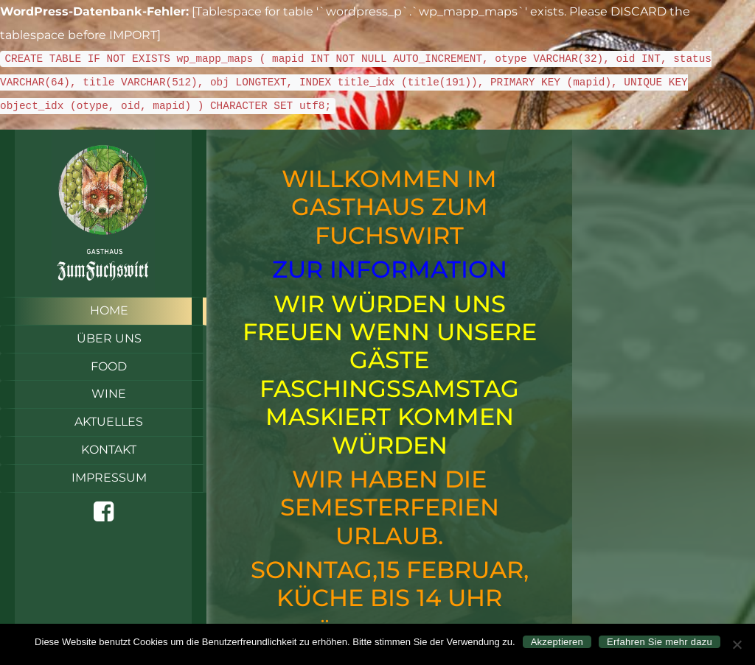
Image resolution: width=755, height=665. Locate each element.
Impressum (109, 478)
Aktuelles (108, 422)
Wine (108, 394)
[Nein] (736, 644)
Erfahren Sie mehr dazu (659, 641)
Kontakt (108, 450)
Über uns (109, 338)
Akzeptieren (557, 641)
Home (109, 310)
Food (109, 366)
